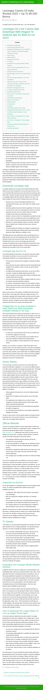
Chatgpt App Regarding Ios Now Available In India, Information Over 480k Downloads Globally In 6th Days (18, 51)
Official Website (11, 57)
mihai (15, 20)
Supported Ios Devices (13, 59)
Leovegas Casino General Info (15, 71)
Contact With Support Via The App (16, 108)
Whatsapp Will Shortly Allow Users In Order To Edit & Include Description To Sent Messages (18, 112)
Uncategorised (7, 667)
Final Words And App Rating (14, 97)
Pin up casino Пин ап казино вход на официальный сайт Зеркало (21, 676)
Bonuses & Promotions (13, 100)
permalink (16, 667)
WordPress (24, 688)
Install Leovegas (11, 102)
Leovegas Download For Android (15, 89)
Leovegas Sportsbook (13, 128)
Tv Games (10, 61)
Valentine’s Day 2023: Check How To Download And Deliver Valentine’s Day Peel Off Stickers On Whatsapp (18, 83)
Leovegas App (11, 104)
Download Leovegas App (13, 45)
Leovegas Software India (13, 91)
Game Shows (10, 55)
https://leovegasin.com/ (9, 432)
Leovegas (9, 106)
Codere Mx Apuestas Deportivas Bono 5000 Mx (17, 672)
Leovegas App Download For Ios (15, 47)
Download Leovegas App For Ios (15, 87)
